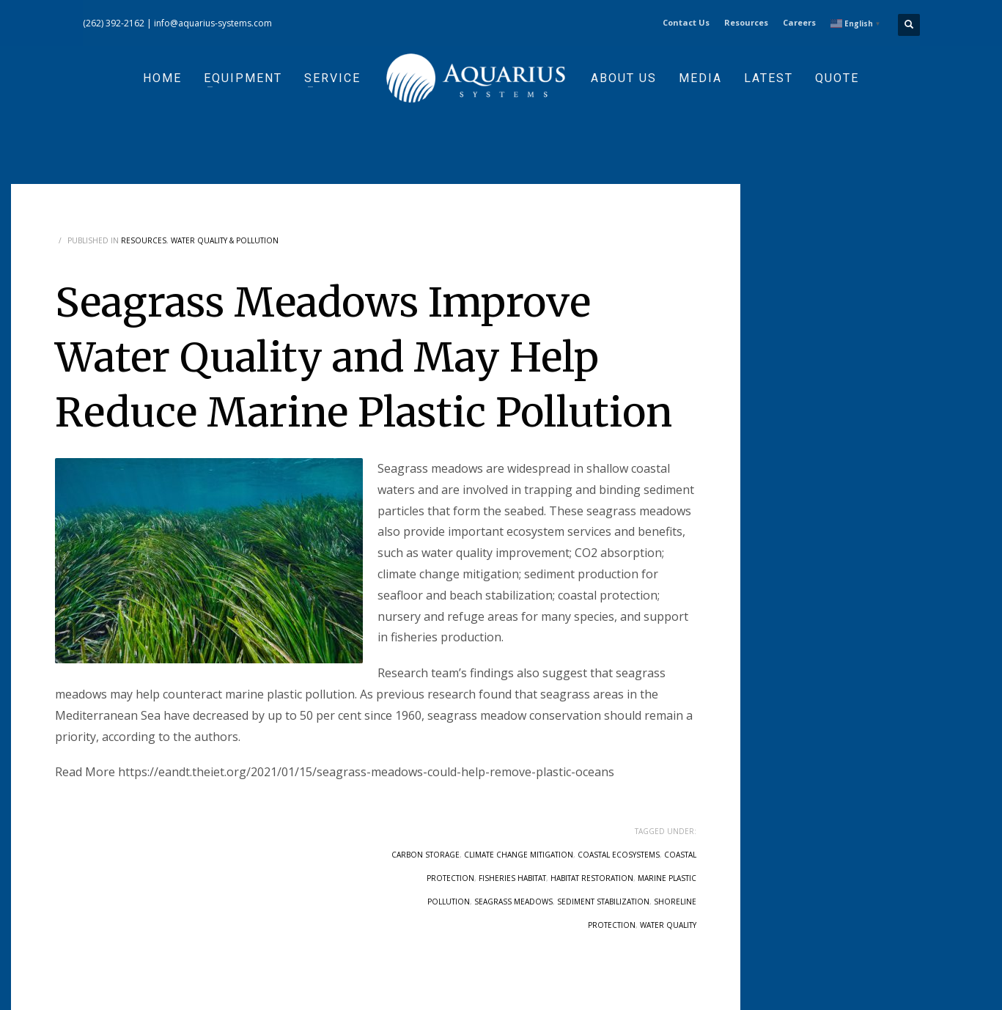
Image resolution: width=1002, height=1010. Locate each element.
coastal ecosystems (619, 854)
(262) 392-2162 (113, 23)
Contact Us (686, 22)
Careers (799, 22)
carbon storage (425, 854)
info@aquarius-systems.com (213, 23)
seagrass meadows (513, 901)
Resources (746, 22)
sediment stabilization (603, 901)
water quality (668, 925)
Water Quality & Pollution (225, 240)
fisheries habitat (512, 878)
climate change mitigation (518, 854)
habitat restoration (591, 878)
